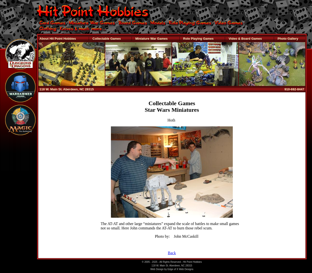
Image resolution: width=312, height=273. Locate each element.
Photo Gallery (288, 38)
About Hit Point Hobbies (57, 38)
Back (172, 253)
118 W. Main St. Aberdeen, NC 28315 (66, 89)
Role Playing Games (198, 38)
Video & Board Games (245, 38)
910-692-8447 (294, 89)
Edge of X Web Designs (180, 269)
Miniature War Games (151, 38)
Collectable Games (107, 38)
